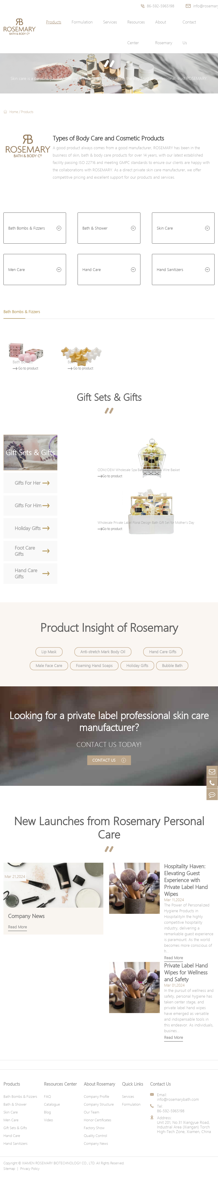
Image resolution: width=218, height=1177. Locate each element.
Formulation (82, 22)
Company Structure (99, 1106)
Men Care (16, 269)
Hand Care (91, 269)
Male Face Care (49, 667)
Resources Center (136, 32)
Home (13, 111)
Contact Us (189, 32)
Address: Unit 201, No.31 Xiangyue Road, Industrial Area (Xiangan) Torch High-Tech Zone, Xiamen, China (184, 1127)
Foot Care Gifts (32, 552)
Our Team (91, 1114)
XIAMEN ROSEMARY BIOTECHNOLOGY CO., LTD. (58, 1165)
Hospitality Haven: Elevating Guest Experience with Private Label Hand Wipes (185, 882)
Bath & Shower (95, 228)
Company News (96, 1145)
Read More (172, 960)
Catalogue (52, 1106)
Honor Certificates (97, 1122)
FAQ (47, 1098)
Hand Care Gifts (32, 575)
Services (110, 22)
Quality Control (95, 1138)
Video (48, 1122)
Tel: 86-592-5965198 (170, 1111)
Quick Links (132, 1086)
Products (53, 22)
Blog (47, 1114)
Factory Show (94, 1130)
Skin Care (165, 228)
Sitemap (9, 1170)
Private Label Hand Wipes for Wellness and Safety (185, 974)
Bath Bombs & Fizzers (26, 228)
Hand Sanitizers (170, 269)
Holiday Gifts (32, 529)
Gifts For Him (32, 506)
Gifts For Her (32, 483)
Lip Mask (49, 653)
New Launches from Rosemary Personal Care (109, 830)
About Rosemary (163, 32)
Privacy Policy (30, 1170)
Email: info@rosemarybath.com (178, 1099)
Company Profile (96, 1098)
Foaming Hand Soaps (94, 667)
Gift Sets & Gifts (109, 397)
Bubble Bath (172, 667)
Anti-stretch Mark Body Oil (103, 653)
